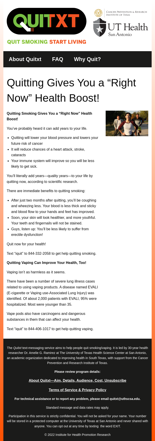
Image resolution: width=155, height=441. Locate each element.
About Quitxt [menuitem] (25, 59)
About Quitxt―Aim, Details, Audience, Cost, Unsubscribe (77, 380)
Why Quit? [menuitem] (87, 59)
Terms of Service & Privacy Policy (77, 390)
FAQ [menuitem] (57, 59)
